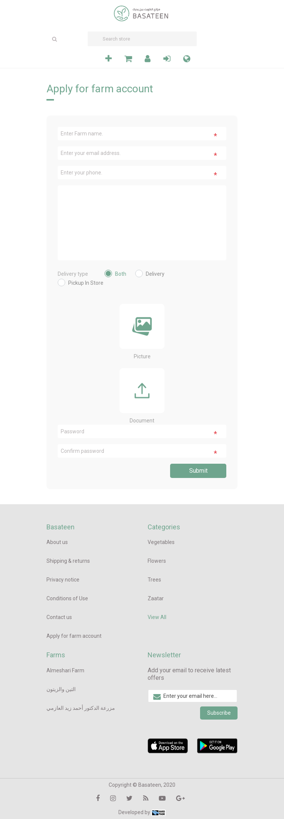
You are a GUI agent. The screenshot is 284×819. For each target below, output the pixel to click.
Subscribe (219, 713)
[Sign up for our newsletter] (193, 696)
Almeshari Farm (65, 670)
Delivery (155, 274)
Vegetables (161, 542)
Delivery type (73, 274)
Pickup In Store (85, 283)
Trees (154, 580)
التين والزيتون (61, 689)
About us (57, 542)
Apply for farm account (74, 636)
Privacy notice (62, 580)
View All (157, 617)
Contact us (59, 617)
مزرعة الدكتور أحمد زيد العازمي (80, 708)
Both (120, 274)
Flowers (157, 561)
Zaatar (156, 598)
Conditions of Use (67, 598)
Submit (198, 470)
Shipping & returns (68, 561)
